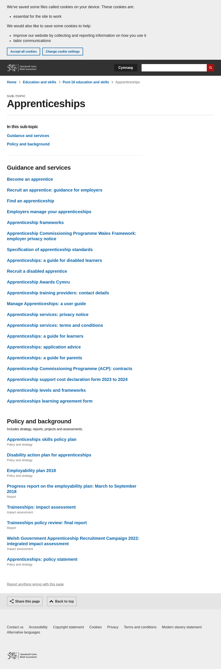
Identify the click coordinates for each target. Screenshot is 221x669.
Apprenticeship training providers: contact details (58, 292)
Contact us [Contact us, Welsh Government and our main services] (15, 627)
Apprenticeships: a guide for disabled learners (54, 260)
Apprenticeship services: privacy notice (47, 314)
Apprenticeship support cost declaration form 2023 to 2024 (67, 379)
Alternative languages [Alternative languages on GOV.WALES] (23, 632)
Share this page (27, 601)
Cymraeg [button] (125, 67)
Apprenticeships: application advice (44, 347)
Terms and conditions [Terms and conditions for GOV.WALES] (140, 627)
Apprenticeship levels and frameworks (46, 390)
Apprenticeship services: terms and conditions (55, 325)
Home (11, 82)
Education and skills (39, 82)
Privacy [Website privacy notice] (112, 627)
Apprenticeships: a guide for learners (45, 336)
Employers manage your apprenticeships (49, 211)
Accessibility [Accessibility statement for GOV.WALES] (38, 627)
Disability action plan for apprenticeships (49, 455)
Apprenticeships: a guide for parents (44, 357)
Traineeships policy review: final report (47, 522)
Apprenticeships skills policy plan (41, 439)
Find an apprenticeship (30, 200)
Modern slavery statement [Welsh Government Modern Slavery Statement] (182, 627)
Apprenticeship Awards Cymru (38, 282)
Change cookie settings (63, 51)
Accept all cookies (23, 51)
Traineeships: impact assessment (41, 507)
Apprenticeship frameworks (35, 222)
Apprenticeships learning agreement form (50, 401)
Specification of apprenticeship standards (50, 249)
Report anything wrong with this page (35, 584)
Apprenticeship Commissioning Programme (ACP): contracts (69, 368)
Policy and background (28, 144)
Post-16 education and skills (86, 82)
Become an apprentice (30, 179)
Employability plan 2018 (31, 470)
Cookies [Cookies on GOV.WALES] (95, 627)
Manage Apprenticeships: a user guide (46, 303)
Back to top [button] (64, 601)
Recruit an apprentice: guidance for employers (54, 190)
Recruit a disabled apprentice (37, 271)
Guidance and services (28, 136)
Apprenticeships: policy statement (42, 559)
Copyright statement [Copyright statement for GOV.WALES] (68, 627)
